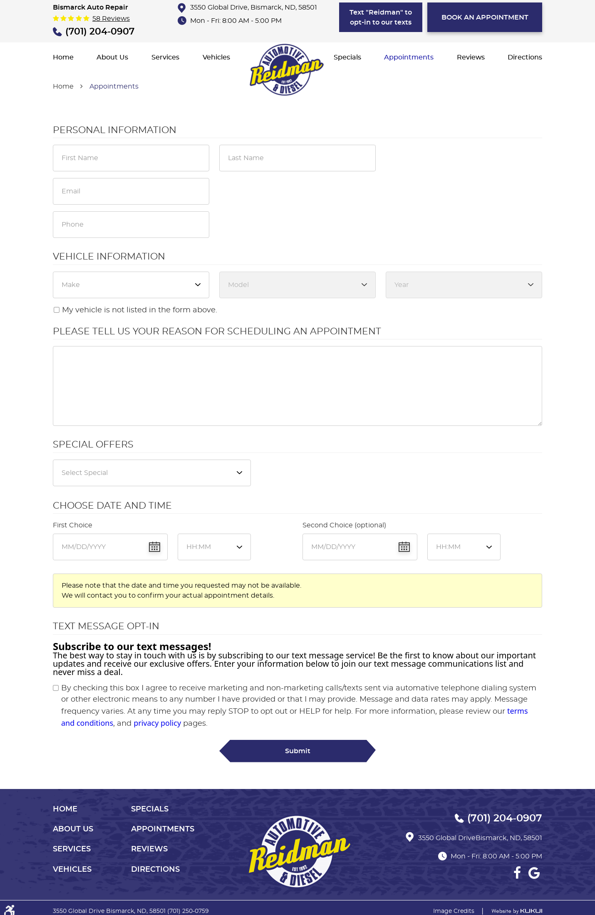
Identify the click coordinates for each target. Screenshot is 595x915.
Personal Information (114, 130)
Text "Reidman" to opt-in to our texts (381, 17)
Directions (525, 57)
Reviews (471, 57)
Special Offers (93, 444)
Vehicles (216, 57)
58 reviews (111, 18)
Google (534, 873)
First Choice (72, 525)
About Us (112, 57)
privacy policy (157, 723)
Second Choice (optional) (344, 525)
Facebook (517, 873)
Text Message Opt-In (106, 626)
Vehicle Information (109, 256)
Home (63, 57)
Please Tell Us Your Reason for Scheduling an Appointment (217, 331)
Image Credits (453, 911)
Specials (347, 57)
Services (165, 57)
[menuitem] (63, 57)
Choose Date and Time (112, 505)
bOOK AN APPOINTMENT (484, 17)
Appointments (409, 57)
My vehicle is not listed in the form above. (139, 310)
